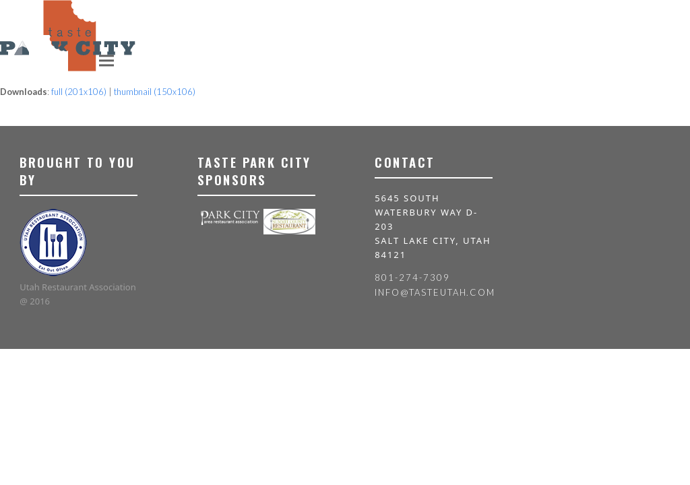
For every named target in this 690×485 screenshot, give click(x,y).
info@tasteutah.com (435, 292)
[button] (106, 60)
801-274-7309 (412, 277)
